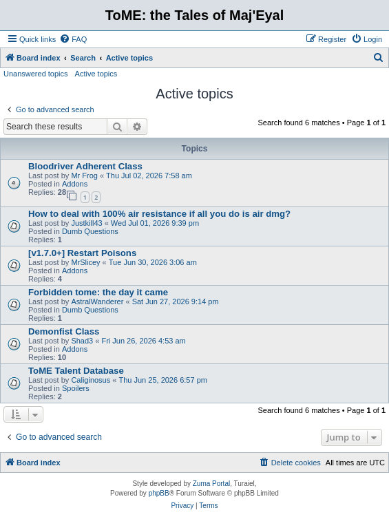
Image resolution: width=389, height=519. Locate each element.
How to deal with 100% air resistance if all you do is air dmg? (159, 214)
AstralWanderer (97, 301)
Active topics (96, 74)
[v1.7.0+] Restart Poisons (82, 253)
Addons (74, 184)
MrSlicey (85, 262)
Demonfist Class (63, 331)
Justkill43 (86, 223)
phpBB (159, 493)
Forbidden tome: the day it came (98, 292)
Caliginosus (90, 380)
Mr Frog (84, 175)
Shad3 (82, 341)
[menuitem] (73, 39)
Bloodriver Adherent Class (85, 166)
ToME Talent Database (76, 371)
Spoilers (76, 388)
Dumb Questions (90, 231)
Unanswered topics (35, 74)
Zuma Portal (211, 483)
